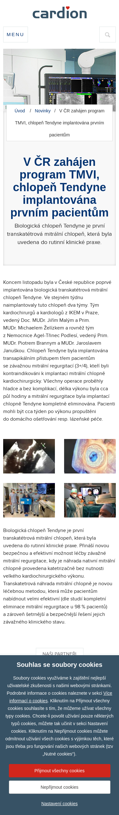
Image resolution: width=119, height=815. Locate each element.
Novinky (43, 110)
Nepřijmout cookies (59, 787)
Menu (15, 34)
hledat (108, 37)
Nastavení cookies (59, 803)
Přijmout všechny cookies (60, 770)
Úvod (20, 110)
